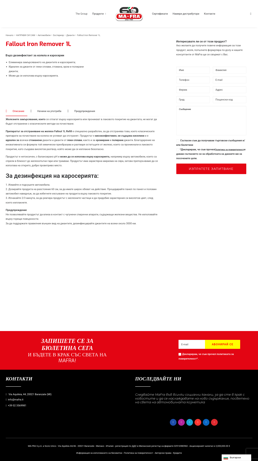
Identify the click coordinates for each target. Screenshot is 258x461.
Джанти (70, 35)
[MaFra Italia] (129, 13)
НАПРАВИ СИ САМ (25, 35)
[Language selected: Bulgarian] (236, 457)
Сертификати (160, 13)
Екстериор (58, 35)
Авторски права (163, 453)
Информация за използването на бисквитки (99, 453)
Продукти (99, 13)
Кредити (177, 453)
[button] (250, 13)
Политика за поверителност (229, 149)
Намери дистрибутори (186, 13)
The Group (81, 13)
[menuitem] (81, 13)
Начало (9, 35)
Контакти (209, 13)
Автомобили (44, 35)
